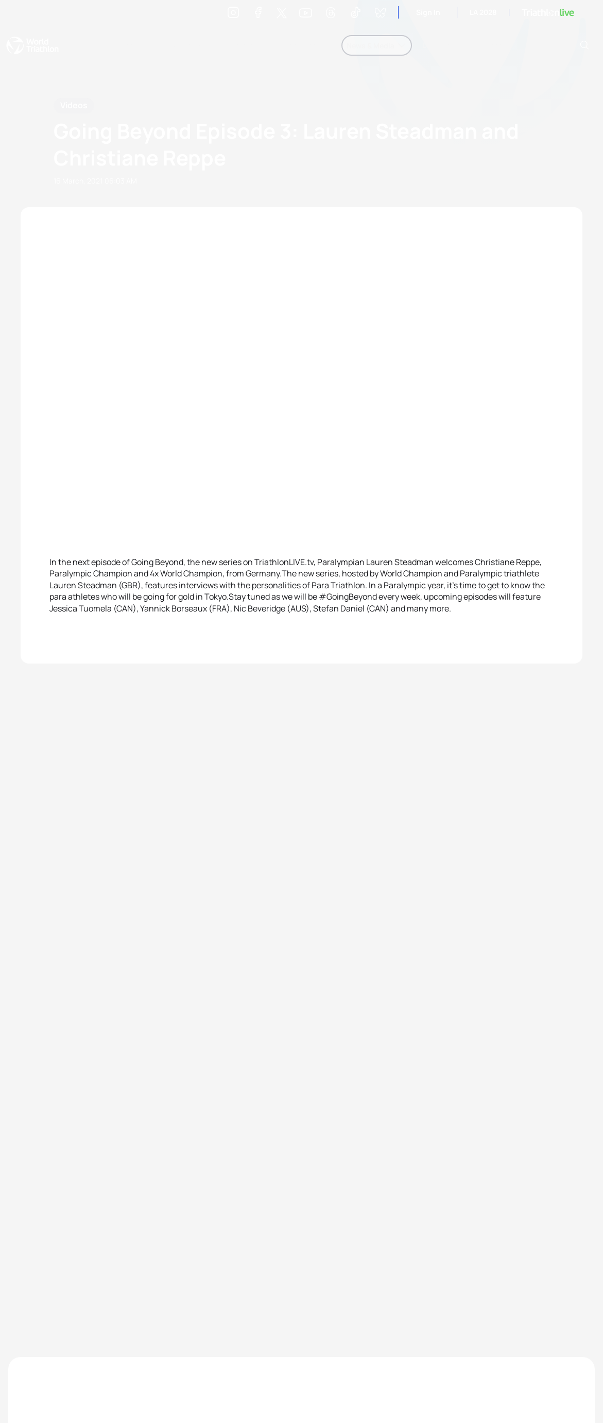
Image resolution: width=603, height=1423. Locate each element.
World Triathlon (32, 45)
